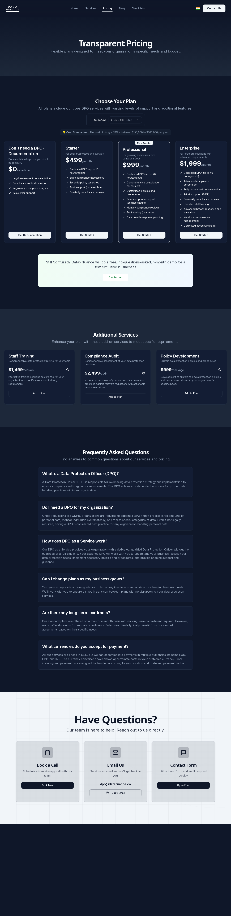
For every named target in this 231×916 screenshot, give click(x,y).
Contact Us (214, 8)
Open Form (183, 785)
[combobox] (125, 119)
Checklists (138, 8)
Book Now (47, 785)
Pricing (107, 9)
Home (74, 8)
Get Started (87, 235)
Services (90, 8)
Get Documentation (30, 235)
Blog (122, 8)
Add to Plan (39, 393)
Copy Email (115, 792)
